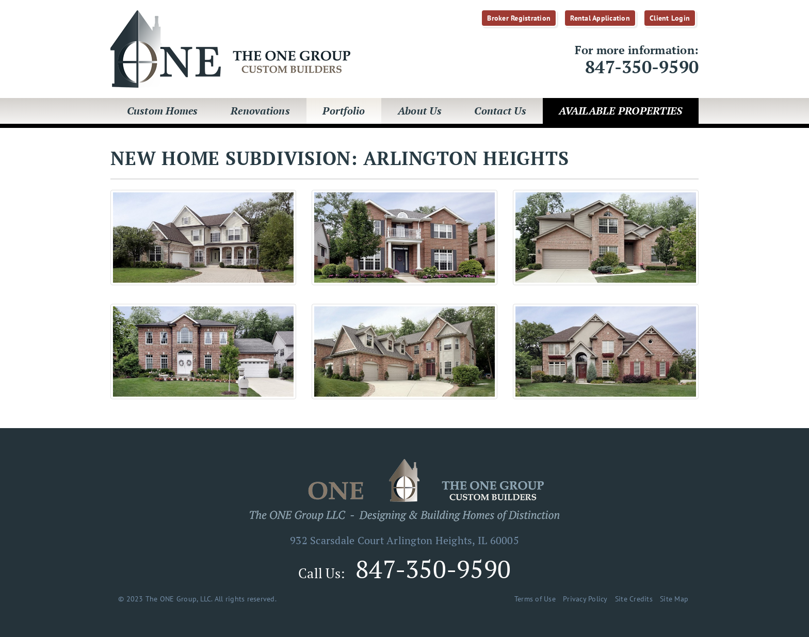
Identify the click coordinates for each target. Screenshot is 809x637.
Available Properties (620, 111)
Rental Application (600, 18)
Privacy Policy (585, 598)
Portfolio (343, 111)
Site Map (674, 598)
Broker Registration (519, 18)
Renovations (260, 111)
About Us (420, 111)
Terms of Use (535, 598)
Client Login (670, 18)
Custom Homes (162, 111)
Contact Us (500, 111)
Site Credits (634, 598)
